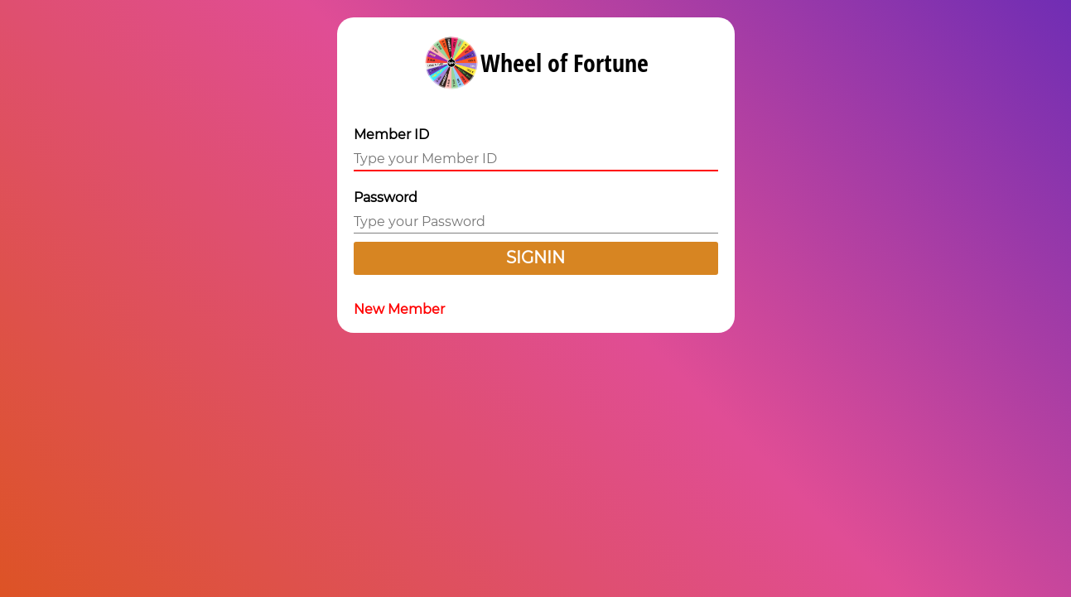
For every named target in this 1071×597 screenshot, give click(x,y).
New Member (399, 309)
